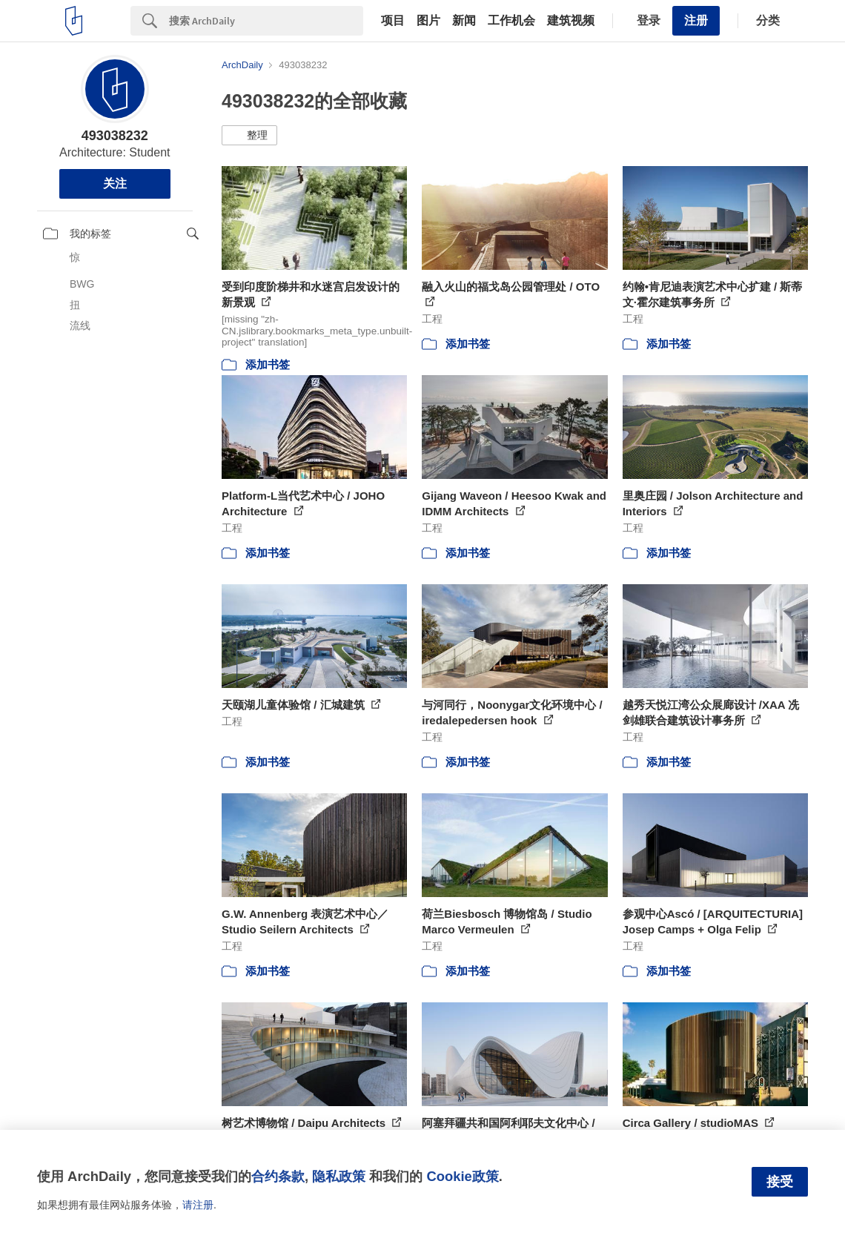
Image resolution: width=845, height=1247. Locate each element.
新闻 (464, 21)
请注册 (197, 1205)
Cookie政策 (462, 1176)
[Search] (266, 21)
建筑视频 (570, 21)
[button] (249, 135)
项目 (393, 21)
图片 (428, 21)
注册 (696, 20)
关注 (115, 183)
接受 (779, 1181)
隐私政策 (338, 1176)
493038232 (115, 135)
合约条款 (278, 1176)
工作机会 (511, 21)
